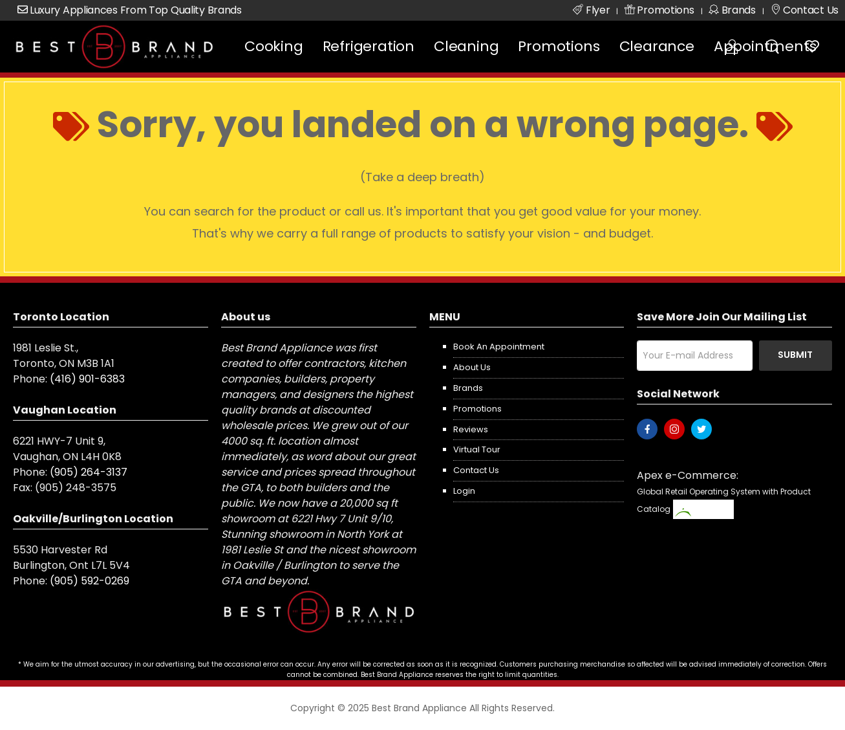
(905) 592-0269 (89, 580)
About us (472, 367)
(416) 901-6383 (87, 378)
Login (464, 491)
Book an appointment (498, 346)
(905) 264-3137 (88, 472)
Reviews (470, 429)
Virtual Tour (476, 449)
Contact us (476, 470)
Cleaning (466, 46)
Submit (795, 354)
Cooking (273, 46)
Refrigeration (368, 46)
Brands (468, 388)
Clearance (656, 46)
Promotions (558, 46)
